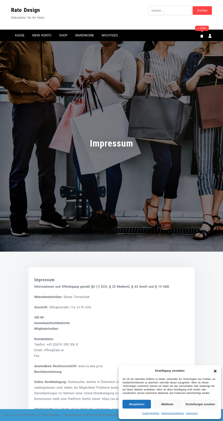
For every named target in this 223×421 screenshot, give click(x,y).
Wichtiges (109, 35)
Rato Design (25, 10)
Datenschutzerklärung (172, 413)
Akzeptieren (137, 404)
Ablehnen (167, 404)
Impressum (192, 413)
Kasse (20, 35)
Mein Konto (41, 35)
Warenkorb (84, 35)
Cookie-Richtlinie (150, 413)
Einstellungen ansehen (200, 404)
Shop (63, 35)
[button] (215, 371)
